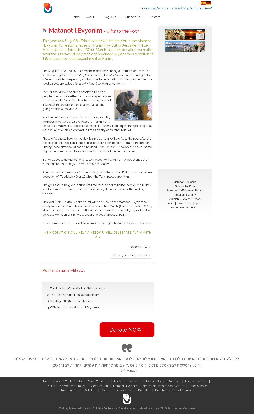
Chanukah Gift (99, 386)
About (90, 17)
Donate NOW (139, 247)
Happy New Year (196, 381)
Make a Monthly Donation (133, 391)
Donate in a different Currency (174, 391)
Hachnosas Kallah (126, 381)
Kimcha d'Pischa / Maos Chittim (163, 386)
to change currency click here (130, 255)
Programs (109, 17)
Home (75, 17)
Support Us (132, 17)
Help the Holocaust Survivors (161, 381)
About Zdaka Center (69, 381)
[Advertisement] (185, 110)
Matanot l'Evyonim (125, 386)
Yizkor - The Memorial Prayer (66, 386)
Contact (154, 17)
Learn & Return (86, 391)
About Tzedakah (98, 381)
